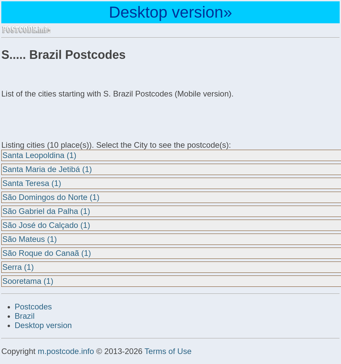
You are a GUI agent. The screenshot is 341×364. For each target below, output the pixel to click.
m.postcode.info (66, 351)
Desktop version (43, 325)
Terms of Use (168, 351)
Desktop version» (170, 12)
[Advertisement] (54, 118)
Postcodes (33, 306)
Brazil (25, 315)
